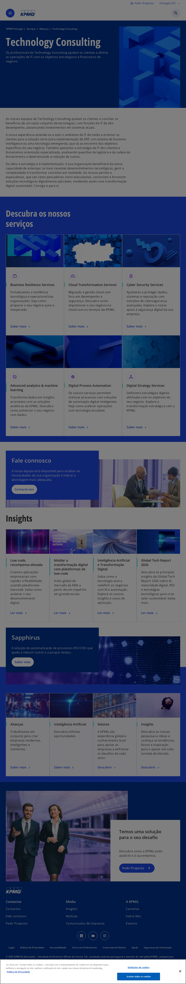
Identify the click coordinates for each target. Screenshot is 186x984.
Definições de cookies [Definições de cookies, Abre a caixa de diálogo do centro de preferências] (138, 967)
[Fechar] (180, 971)
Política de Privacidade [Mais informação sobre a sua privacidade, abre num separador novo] (18, 971)
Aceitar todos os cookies (138, 976)
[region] (93, 971)
